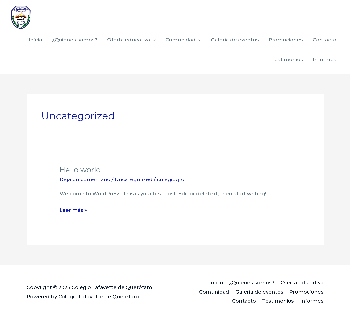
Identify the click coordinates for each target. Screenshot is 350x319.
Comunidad (180, 40)
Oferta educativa (128, 40)
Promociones (286, 40)
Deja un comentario (85, 179)
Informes (324, 59)
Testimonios (287, 59)
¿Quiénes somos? (74, 40)
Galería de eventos (235, 40)
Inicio (35, 40)
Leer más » (73, 209)
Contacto (324, 40)
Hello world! (81, 169)
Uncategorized (134, 179)
